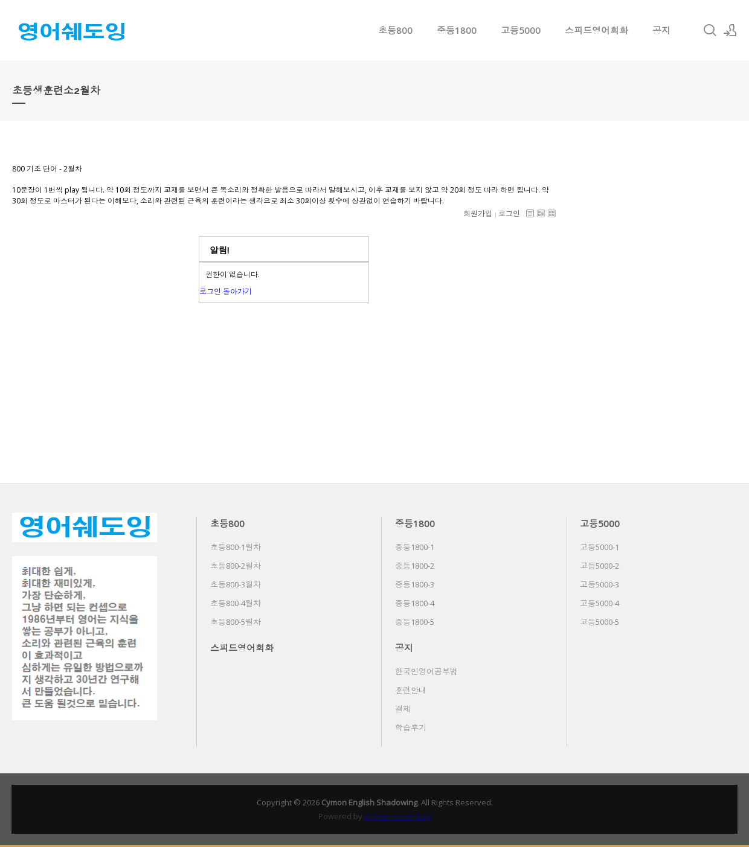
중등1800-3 (414, 584)
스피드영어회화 (596, 30)
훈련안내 (410, 690)
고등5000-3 (599, 584)
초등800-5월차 (235, 621)
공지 (661, 30)
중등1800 (457, 30)
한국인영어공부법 (426, 671)
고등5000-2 (599, 565)
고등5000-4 (599, 603)
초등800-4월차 (235, 603)
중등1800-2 (414, 565)
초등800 (395, 30)
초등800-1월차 (235, 547)
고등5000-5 (599, 621)
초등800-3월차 (235, 584)
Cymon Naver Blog (397, 816)
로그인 (509, 213)
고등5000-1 (599, 547)
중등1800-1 (414, 547)
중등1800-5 (414, 621)
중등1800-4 (414, 603)
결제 (403, 708)
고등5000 (521, 30)
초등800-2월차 (235, 565)
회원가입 (477, 213)
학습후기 (410, 727)
